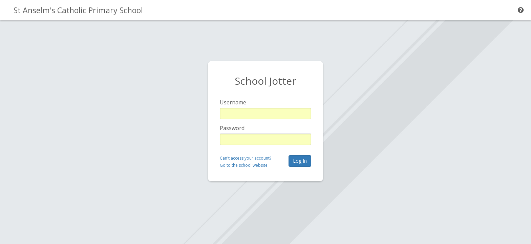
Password (232, 128)
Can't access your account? (245, 158)
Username (233, 102)
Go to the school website (244, 165)
